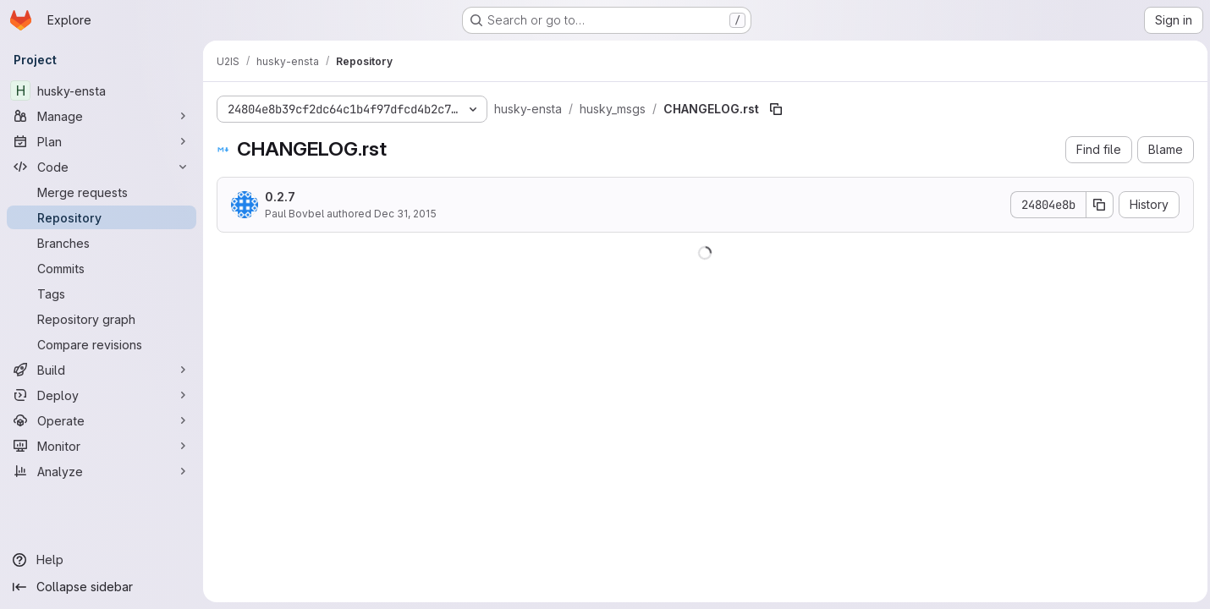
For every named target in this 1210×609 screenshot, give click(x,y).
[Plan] (101, 141)
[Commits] (101, 268)
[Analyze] (101, 471)
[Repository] (101, 217)
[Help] (101, 560)
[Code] (101, 166)
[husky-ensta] (101, 90)
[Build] (101, 369)
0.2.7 (280, 196)
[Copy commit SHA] (1095, 204)
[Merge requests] (101, 192)
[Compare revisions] (101, 344)
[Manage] (101, 116)
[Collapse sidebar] (101, 587)
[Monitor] (101, 446)
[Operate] (101, 420)
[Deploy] (101, 395)
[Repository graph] (101, 319)
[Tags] (101, 293)
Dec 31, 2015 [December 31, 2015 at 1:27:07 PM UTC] (405, 213)
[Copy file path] (775, 109)
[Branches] (101, 243)
